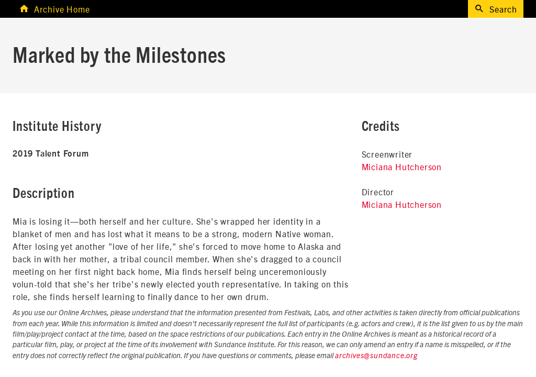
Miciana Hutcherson (402, 166)
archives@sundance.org (376, 356)
